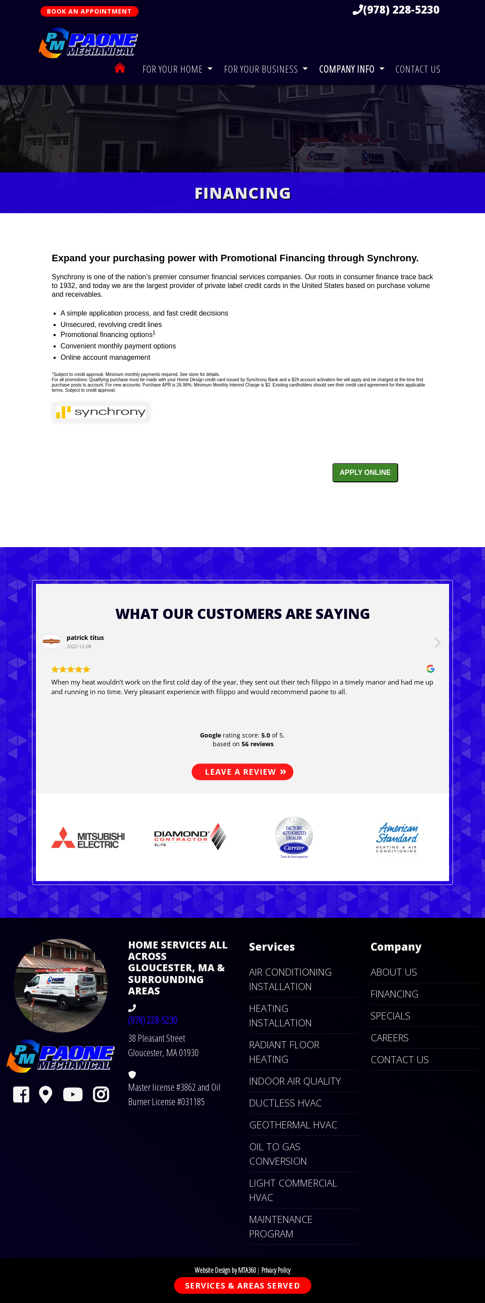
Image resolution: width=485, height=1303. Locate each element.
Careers (390, 1037)
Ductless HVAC (285, 1102)
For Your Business (262, 68)
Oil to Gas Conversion (278, 1153)
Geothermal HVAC (293, 1124)
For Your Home (174, 68)
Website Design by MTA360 (225, 1270)
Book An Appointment (89, 11)
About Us (394, 971)
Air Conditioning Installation (290, 979)
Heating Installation (280, 1015)
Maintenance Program (281, 1226)
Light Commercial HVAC (293, 1190)
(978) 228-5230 (396, 9)
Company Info (348, 68)
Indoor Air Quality (295, 1080)
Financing (395, 993)
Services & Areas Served (242, 1285)
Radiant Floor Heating (284, 1051)
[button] (67, 837)
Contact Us (418, 68)
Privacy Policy (275, 1270)
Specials (390, 1015)
